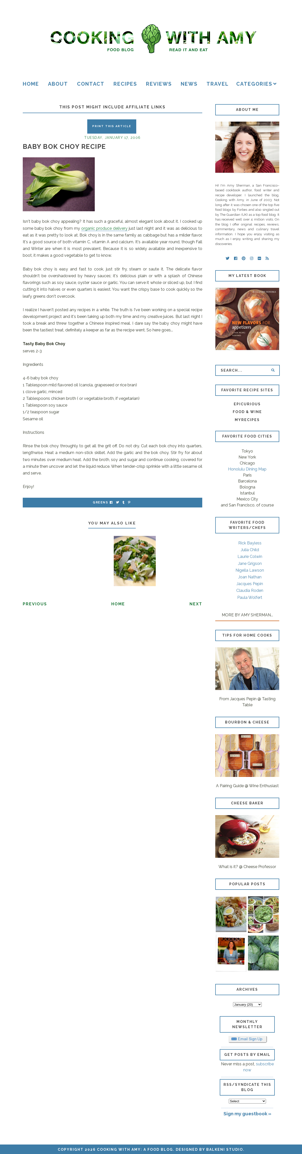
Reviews (159, 84)
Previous (35, 604)
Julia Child (250, 549)
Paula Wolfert (249, 597)
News (189, 84)
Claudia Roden (249, 590)
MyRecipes (247, 420)
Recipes (125, 84)
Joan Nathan (250, 577)
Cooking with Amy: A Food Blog (135, 1150)
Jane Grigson (250, 563)
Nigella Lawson (250, 570)
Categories (254, 84)
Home (31, 84)
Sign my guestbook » (247, 1113)
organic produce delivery (104, 228)
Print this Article (111, 126)
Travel (217, 84)
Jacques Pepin (249, 583)
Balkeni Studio (224, 1150)
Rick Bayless (250, 543)
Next (196, 604)
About (58, 84)
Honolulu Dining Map (247, 469)
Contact (90, 84)
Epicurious (247, 404)
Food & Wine (247, 412)
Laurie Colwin (250, 556)
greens (100, 502)
